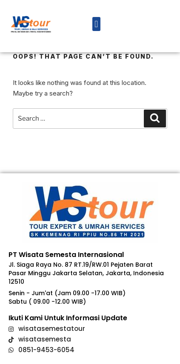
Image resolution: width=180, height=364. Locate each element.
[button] (96, 24)
